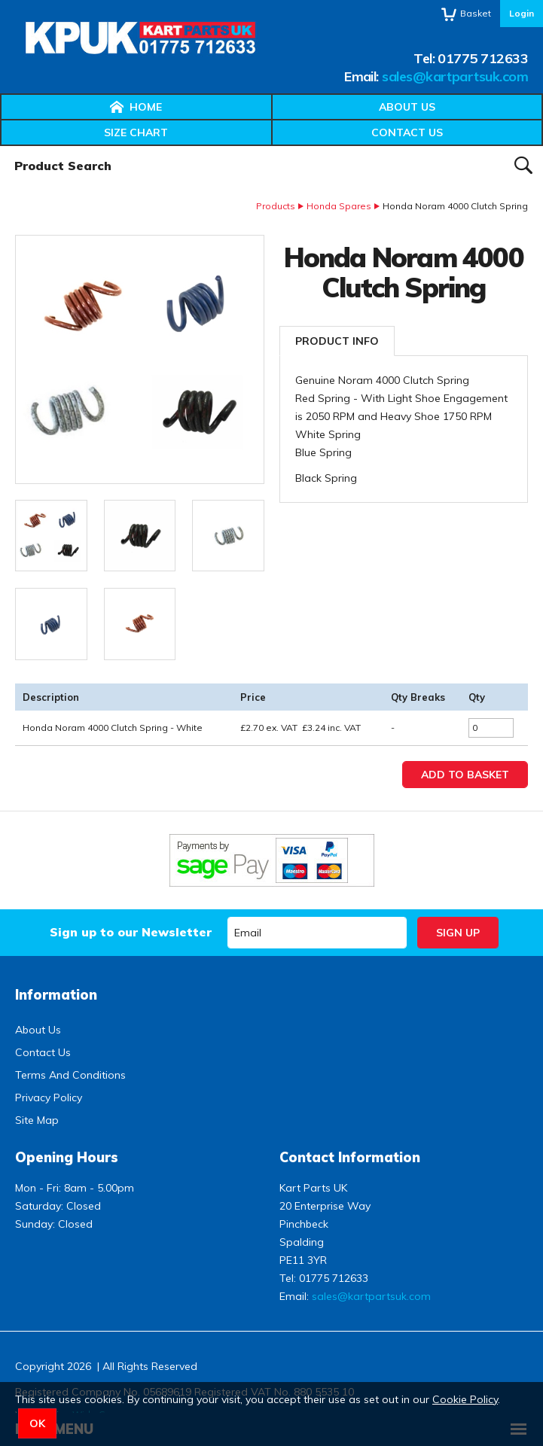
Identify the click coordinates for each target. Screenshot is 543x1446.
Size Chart (136, 132)
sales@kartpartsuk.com (455, 76)
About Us (407, 107)
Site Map (37, 1120)
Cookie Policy (465, 1399)
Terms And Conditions (70, 1075)
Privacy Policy (48, 1097)
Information (56, 994)
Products (275, 206)
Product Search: (0, 146)
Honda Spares (339, 206)
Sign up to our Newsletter (131, 931)
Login (521, 13)
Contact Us (407, 132)
